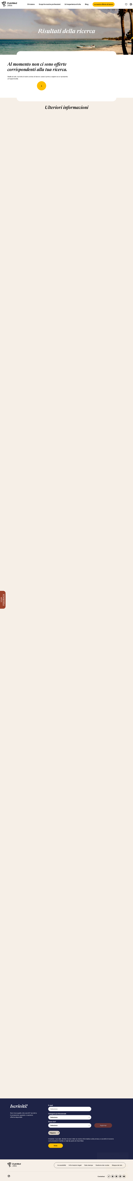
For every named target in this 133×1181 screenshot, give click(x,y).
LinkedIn (120, 1176)
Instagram (112, 1176)
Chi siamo (31, 4)
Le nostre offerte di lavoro (103, 4)
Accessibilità (61, 1165)
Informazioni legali (75, 1165)
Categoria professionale (57, 1114)
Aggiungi (103, 1125)
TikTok (108, 1176)
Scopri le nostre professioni (49, 4)
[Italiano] (8, 1176)
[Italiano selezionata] (130, 4)
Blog (86, 4)
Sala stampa (88, 1165)
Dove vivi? (52, 1122)
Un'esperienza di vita (73, 4)
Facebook (116, 1176)
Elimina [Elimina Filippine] (58, 1133)
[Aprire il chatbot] (125, 1175)
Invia (55, 1146)
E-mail (50, 1105)
